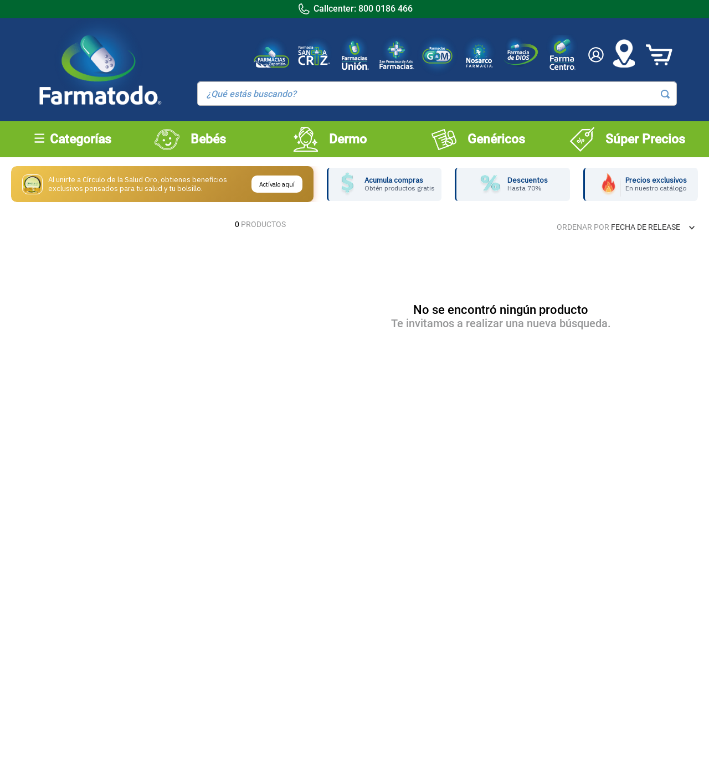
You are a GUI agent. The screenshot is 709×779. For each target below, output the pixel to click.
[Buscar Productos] (665, 94)
